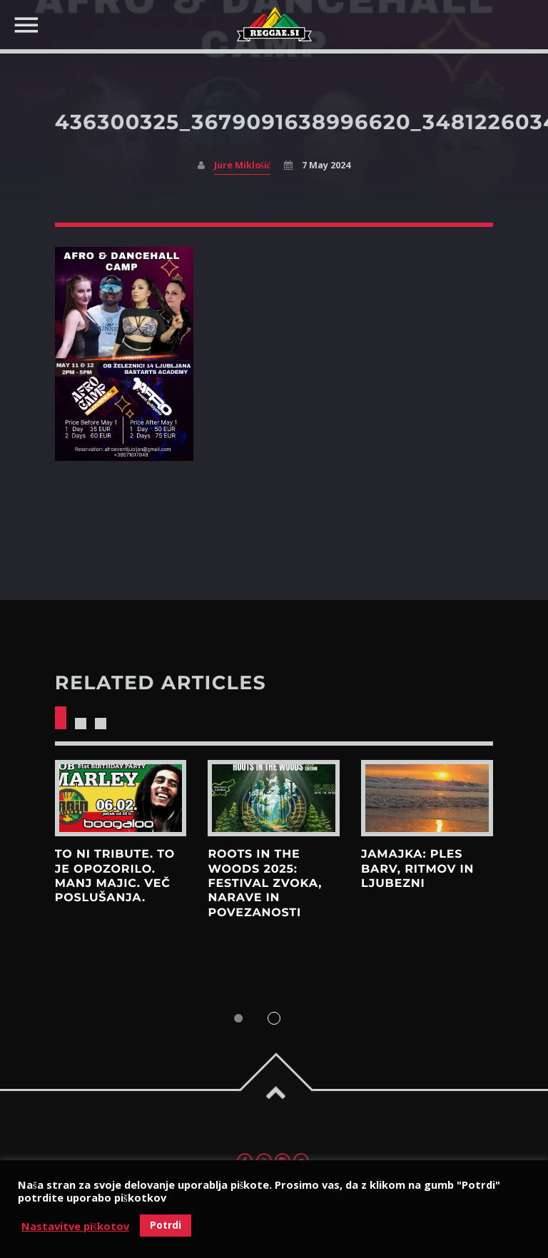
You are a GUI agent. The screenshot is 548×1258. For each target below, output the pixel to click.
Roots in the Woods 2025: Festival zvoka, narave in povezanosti (265, 883)
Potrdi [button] (165, 1225)
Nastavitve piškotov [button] (75, 1225)
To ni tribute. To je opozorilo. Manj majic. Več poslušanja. (115, 876)
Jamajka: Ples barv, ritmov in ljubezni (417, 869)
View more (121, 798)
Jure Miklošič (242, 165)
